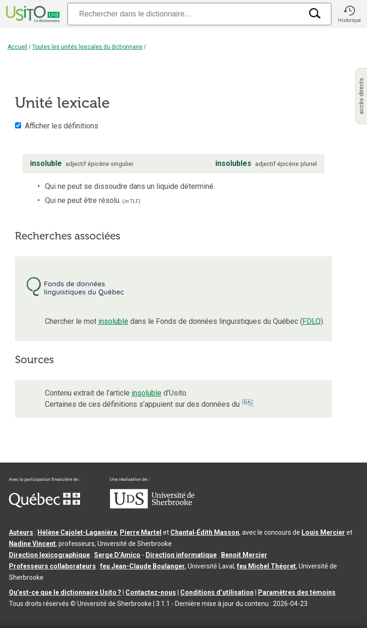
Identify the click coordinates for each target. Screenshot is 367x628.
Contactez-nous (150, 592)
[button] (349, 14)
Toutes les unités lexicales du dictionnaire (87, 47)
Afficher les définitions (61, 125)
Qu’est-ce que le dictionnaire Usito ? (65, 592)
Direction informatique (181, 555)
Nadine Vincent (32, 543)
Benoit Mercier (244, 555)
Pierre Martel (140, 532)
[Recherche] (184, 13)
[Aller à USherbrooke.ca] (152, 506)
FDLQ (311, 321)
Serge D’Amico (117, 555)
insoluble (113, 321)
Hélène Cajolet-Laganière (77, 532)
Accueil (17, 47)
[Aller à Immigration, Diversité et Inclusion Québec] (44, 505)
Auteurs (21, 532)
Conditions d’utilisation (217, 592)
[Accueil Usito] (32, 14)
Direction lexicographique (49, 555)
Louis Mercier (323, 532)
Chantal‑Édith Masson (204, 532)
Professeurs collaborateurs (52, 566)
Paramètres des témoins (297, 592)
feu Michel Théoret (266, 566)
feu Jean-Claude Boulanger (142, 566)
